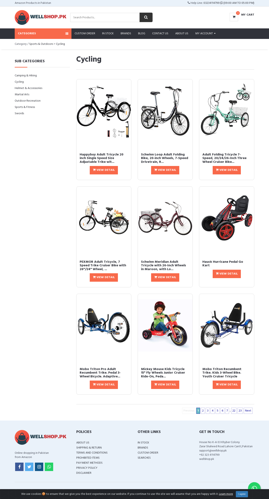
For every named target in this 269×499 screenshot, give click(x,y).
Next (248, 410)
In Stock (108, 33)
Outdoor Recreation (28, 100)
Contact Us (160, 33)
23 (240, 410)
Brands (126, 33)
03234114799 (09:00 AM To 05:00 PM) (228, 3)
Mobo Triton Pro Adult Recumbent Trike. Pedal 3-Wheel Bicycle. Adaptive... (100, 372)
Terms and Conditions (92, 452)
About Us (181, 33)
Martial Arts (22, 94)
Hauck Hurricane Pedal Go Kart (222, 263)
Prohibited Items (88, 457)
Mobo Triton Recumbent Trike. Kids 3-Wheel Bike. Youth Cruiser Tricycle (221, 372)
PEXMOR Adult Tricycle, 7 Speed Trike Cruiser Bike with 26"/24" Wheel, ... (103, 265)
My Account (205, 33)
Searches (144, 457)
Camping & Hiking (26, 75)
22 (233, 410)
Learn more (226, 494)
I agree (242, 494)
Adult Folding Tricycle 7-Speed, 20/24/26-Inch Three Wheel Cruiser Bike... (224, 158)
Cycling (60, 44)
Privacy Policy (87, 468)
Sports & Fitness (25, 107)
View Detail (104, 170)
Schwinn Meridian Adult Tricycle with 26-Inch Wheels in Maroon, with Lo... (163, 265)
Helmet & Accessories (28, 88)
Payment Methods (89, 463)
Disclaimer (83, 473)
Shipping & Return (89, 447)
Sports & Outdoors (41, 44)
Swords (19, 113)
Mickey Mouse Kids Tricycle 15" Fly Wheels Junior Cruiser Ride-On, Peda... (163, 372)
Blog (141, 33)
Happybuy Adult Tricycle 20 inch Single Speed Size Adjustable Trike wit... (101, 158)
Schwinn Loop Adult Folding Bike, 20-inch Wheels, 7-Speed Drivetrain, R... (164, 158)
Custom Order (85, 33)
